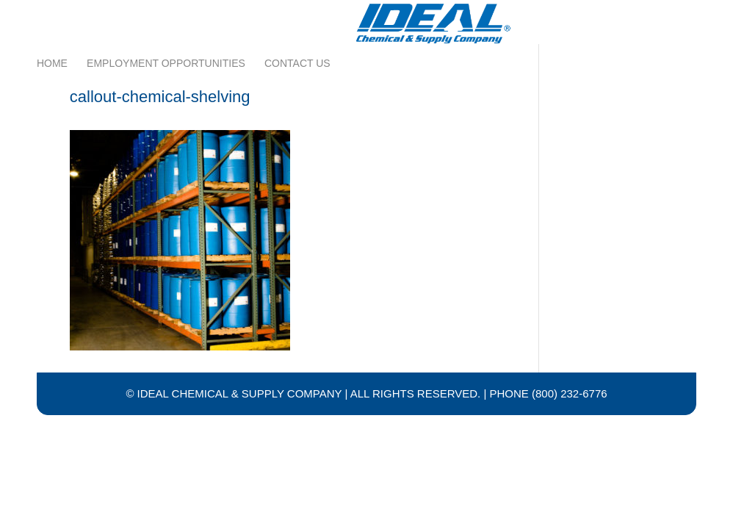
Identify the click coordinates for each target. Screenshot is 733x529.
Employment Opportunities (166, 16)
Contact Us (297, 16)
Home (52, 16)
